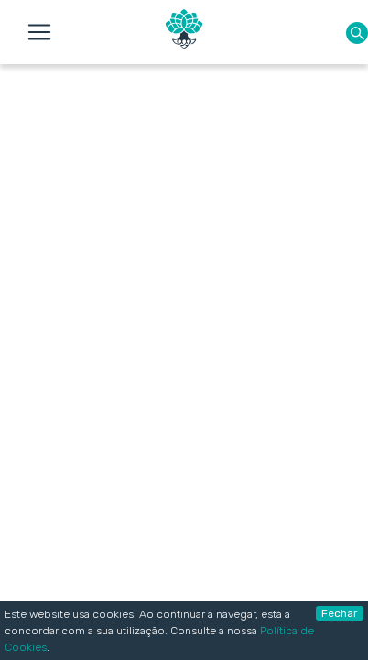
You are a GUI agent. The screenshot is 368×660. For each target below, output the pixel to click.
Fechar (339, 613)
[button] (357, 32)
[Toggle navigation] (39, 32)
